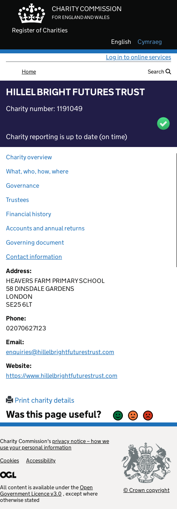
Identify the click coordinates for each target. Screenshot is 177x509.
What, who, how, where (37, 171)
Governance (22, 185)
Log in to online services (138, 57)
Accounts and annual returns (45, 228)
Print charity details (40, 400)
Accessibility (41, 460)
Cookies (9, 460)
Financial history (28, 214)
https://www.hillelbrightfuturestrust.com (61, 375)
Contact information (34, 256)
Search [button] (159, 71)
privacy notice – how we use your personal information (54, 444)
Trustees (17, 200)
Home (29, 71)
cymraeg (149, 41)
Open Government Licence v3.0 (46, 490)
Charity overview (29, 157)
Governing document (35, 242)
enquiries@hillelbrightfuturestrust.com (60, 352)
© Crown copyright (146, 489)
